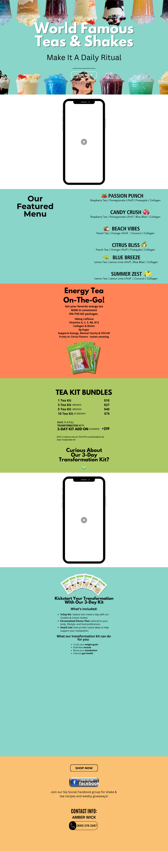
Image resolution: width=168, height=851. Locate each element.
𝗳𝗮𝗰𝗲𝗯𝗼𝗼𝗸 (89, 783)
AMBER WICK (84, 817)
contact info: (84, 811)
